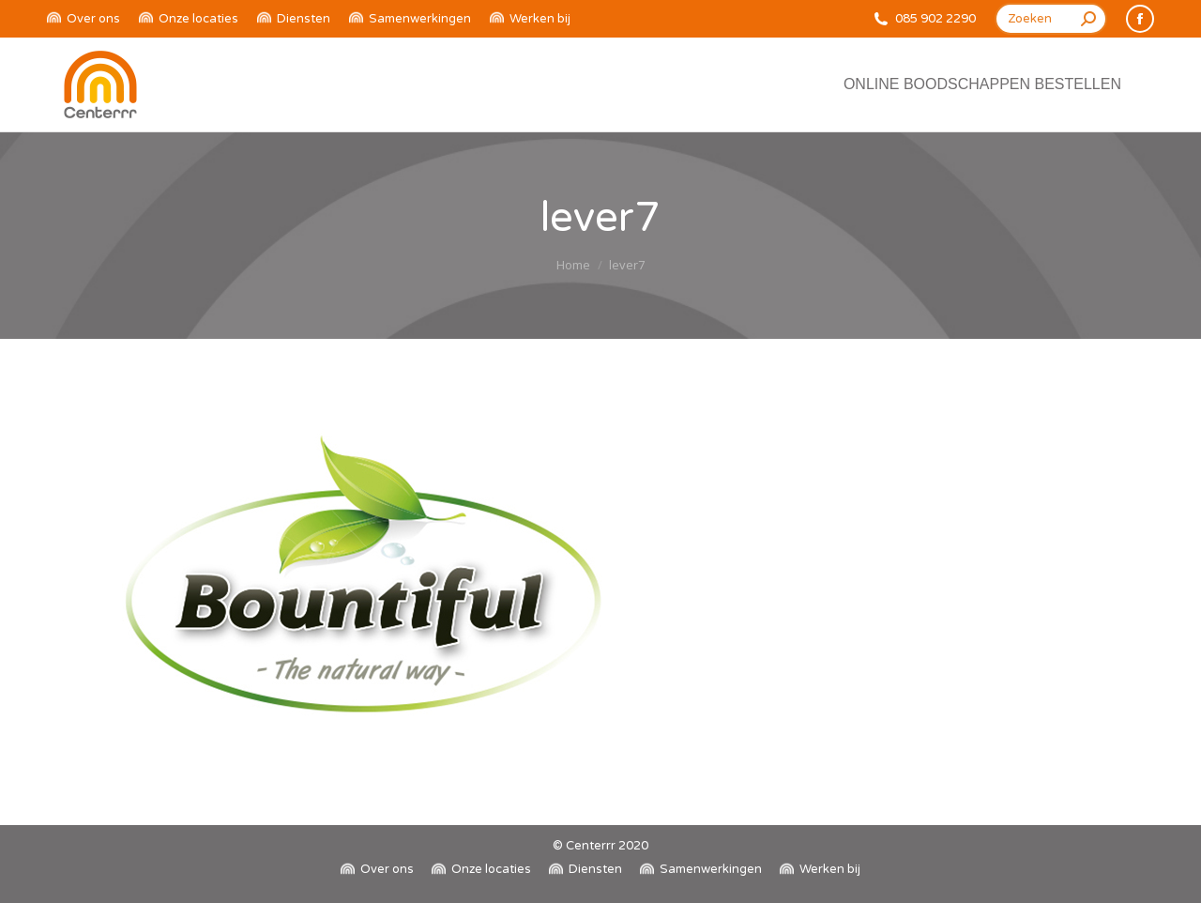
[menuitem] (83, 19)
